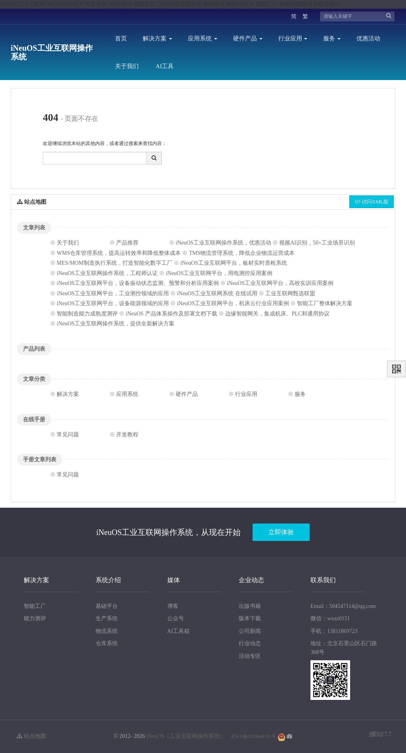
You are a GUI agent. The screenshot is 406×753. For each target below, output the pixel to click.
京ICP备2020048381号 (253, 736)
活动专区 (250, 656)
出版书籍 (250, 606)
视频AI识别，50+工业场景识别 (317, 243)
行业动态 (250, 643)
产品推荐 (127, 243)
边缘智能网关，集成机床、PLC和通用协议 (277, 314)
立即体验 (281, 532)
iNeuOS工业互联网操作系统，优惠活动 (223, 243)
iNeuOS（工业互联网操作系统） (185, 736)
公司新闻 (250, 631)
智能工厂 (35, 606)
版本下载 (250, 618)
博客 (172, 606)
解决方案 (157, 38)
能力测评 (35, 618)
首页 (121, 38)
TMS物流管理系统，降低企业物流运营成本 (242, 253)
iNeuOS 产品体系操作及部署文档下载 (171, 314)
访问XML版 (371, 201)
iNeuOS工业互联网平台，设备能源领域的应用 (113, 303)
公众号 (175, 618)
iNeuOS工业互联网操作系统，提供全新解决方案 (115, 324)
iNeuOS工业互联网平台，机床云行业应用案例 (233, 303)
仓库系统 (107, 643)
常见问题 (68, 435)
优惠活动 (368, 38)
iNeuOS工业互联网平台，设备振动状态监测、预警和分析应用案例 (138, 283)
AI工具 (165, 66)
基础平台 (107, 606)
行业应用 (293, 38)
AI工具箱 (178, 631)
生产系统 (107, 618)
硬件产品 (247, 38)
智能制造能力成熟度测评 (87, 314)
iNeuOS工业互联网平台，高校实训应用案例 (280, 283)
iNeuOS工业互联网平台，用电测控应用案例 (219, 273)
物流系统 (107, 631)
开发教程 (127, 435)
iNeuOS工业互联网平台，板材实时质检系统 (233, 263)
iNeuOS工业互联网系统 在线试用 (217, 293)
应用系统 (202, 38)
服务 (332, 38)
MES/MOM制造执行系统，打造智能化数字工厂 (114, 263)
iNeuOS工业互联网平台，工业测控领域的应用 (113, 293)
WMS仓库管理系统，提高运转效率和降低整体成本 (119, 253)
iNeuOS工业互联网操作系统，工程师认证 (107, 273)
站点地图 (31, 736)
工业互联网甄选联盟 (290, 293)
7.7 (380, 735)
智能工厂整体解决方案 (324, 303)
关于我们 (127, 66)
